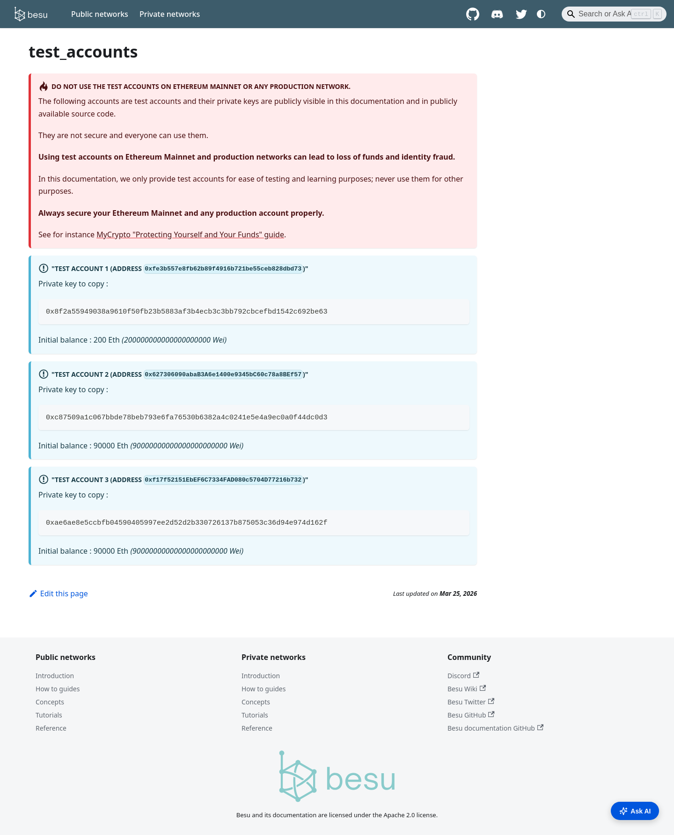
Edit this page (58, 593)
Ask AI (635, 811)
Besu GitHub (471, 714)
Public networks (99, 14)
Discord (463, 675)
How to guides (58, 688)
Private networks (169, 14)
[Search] (614, 14)
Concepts (50, 701)
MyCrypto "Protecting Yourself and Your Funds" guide (190, 234)
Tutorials (49, 714)
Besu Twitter (470, 701)
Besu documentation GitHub (495, 728)
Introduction (55, 675)
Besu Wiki (466, 688)
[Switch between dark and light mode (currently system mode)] (541, 14)
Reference (51, 728)
